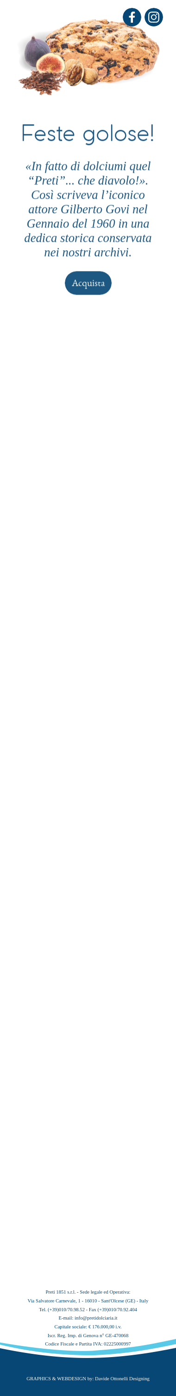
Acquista (88, 147)
